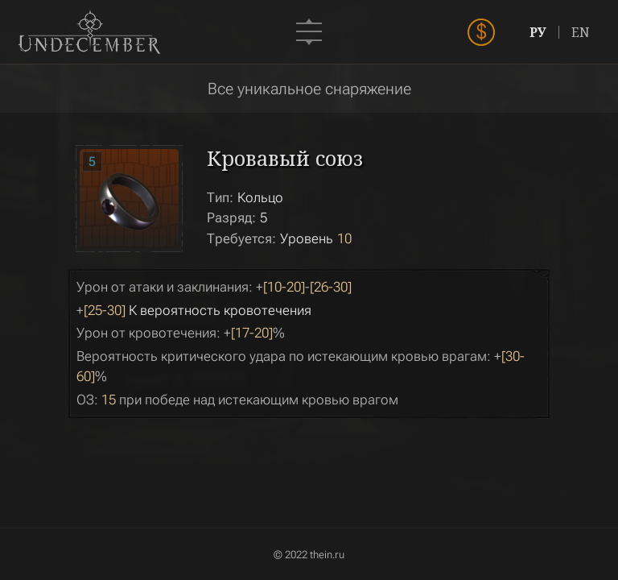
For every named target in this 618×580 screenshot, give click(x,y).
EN (580, 32)
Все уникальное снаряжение (309, 88)
